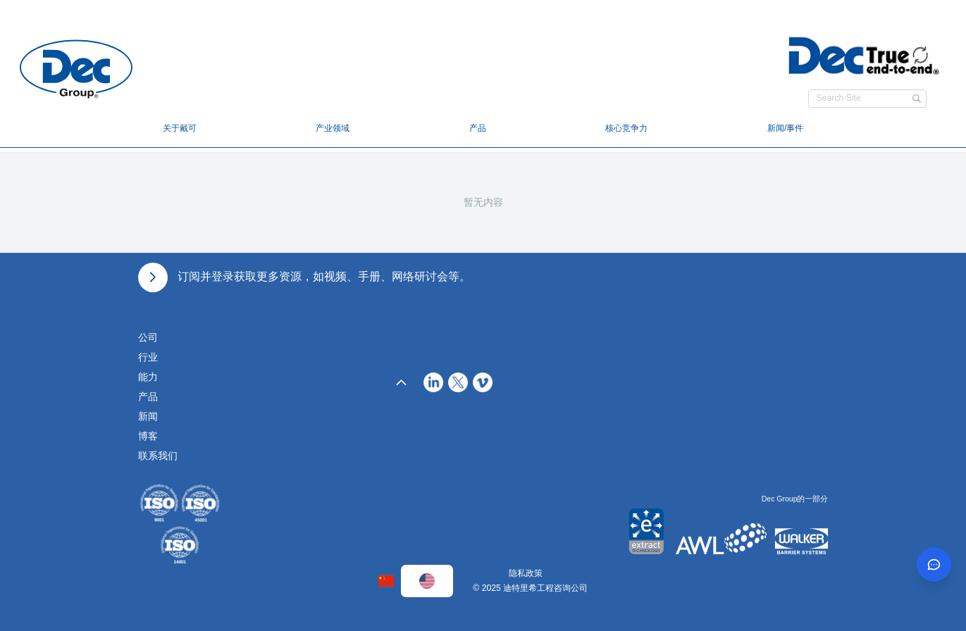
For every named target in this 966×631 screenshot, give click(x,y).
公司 (148, 337)
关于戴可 (180, 128)
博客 (148, 436)
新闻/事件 (785, 128)
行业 (148, 357)
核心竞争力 (626, 128)
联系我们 (158, 455)
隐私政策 (526, 573)
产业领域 (332, 128)
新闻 (148, 416)
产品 (477, 128)
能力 (148, 376)
